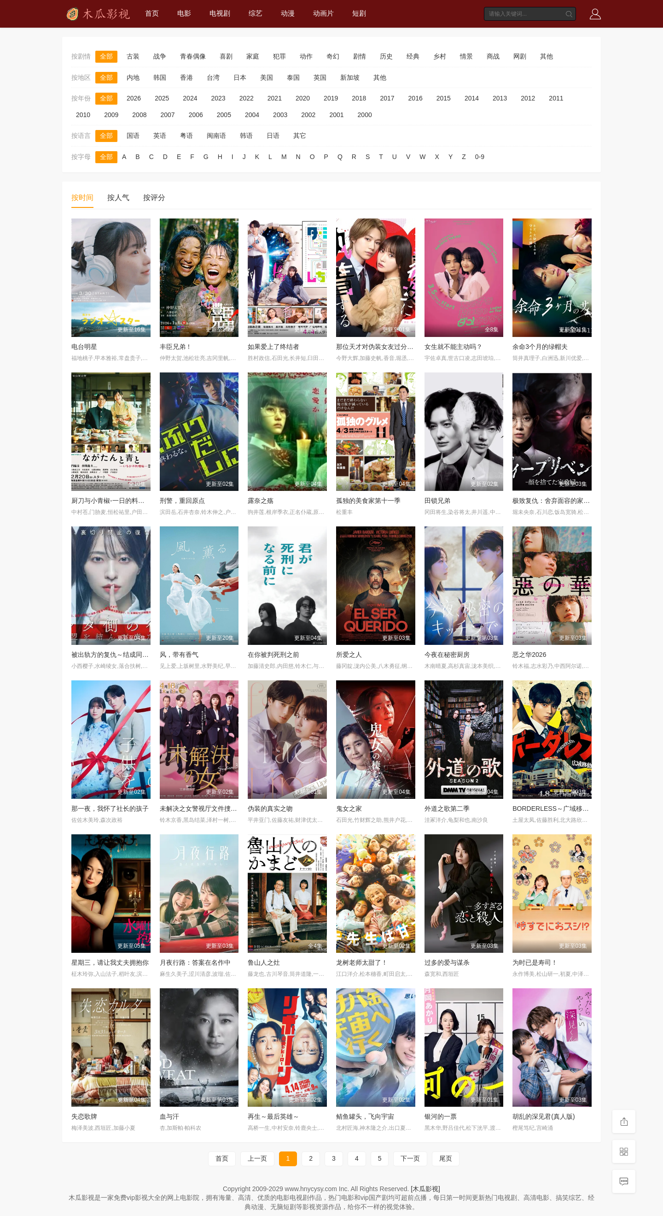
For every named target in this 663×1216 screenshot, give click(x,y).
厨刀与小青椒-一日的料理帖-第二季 (121, 500)
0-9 (479, 156)
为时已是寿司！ (535, 962)
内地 (133, 77)
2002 (308, 114)
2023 (218, 98)
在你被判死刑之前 (273, 654)
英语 (159, 135)
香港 (186, 77)
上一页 (257, 1158)
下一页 (410, 1158)
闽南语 (216, 135)
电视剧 (219, 13)
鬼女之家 (349, 808)
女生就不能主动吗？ (454, 346)
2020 (303, 98)
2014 (472, 98)
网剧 (519, 56)
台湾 (213, 77)
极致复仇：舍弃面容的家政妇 (554, 500)
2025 (162, 98)
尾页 (445, 1158)
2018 (359, 98)
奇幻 (332, 56)
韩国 (159, 77)
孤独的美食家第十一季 (368, 500)
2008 (139, 114)
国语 (133, 135)
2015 (443, 98)
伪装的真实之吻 (270, 808)
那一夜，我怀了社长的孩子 (110, 808)
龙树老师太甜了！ (362, 962)
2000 (365, 114)
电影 (184, 13)
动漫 (288, 13)
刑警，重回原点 (182, 500)
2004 (252, 114)
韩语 (246, 135)
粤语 (186, 135)
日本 (239, 77)
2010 (83, 114)
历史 (386, 56)
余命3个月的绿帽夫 (540, 346)
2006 (196, 114)
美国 (266, 77)
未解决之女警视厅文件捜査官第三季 (211, 808)
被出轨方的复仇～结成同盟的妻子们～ (126, 654)
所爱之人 (349, 654)
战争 (159, 56)
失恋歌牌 (84, 1116)
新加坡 (350, 77)
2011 (556, 98)
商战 (493, 56)
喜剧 (226, 56)
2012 (528, 98)
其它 (299, 135)
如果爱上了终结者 (273, 346)
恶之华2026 (529, 654)
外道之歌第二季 (447, 808)
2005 (224, 114)
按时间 (82, 197)
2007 (167, 114)
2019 (331, 98)
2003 (280, 114)
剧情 (359, 56)
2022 (246, 98)
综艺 (255, 13)
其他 (546, 56)
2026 (134, 98)
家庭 (252, 56)
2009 (111, 114)
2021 (275, 98)
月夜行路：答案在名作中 (195, 962)
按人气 (118, 197)
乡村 (439, 56)
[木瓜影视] (425, 1188)
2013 (500, 98)
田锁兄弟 (437, 500)
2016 (415, 98)
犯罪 (279, 56)
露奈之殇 (260, 500)
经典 (413, 56)
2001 (336, 114)
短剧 (359, 13)
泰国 (293, 77)
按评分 (154, 197)
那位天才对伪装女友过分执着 (378, 346)
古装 (133, 56)
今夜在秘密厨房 (447, 654)
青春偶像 (193, 56)
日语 (273, 135)
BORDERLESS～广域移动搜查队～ (563, 808)
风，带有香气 (179, 654)
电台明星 (84, 346)
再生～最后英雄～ (273, 1116)
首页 (152, 13)
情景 (466, 56)
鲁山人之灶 (264, 962)
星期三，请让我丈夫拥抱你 (110, 962)
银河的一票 (441, 1116)
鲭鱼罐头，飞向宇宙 (365, 1116)
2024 (190, 98)
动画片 (323, 13)
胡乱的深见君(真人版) (543, 1116)
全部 (106, 56)
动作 (306, 56)
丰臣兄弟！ (176, 346)
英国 (320, 77)
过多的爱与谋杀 (447, 962)
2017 (387, 98)
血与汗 (169, 1116)
